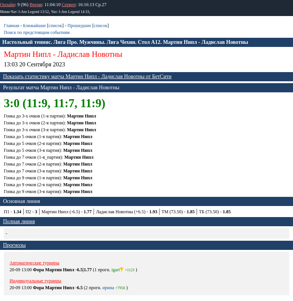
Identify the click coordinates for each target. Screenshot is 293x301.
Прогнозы (14, 245)
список (55, 25)
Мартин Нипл (27, 54)
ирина (108, 287)
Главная (11, 25)
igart (117, 269)
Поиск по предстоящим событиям (37, 32)
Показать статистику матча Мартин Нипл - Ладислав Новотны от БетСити (87, 76)
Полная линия (19, 221)
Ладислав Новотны (90, 54)
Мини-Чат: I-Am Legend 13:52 (24, 12)
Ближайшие (34, 25)
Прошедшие (79, 25)
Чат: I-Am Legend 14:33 (70, 12)
